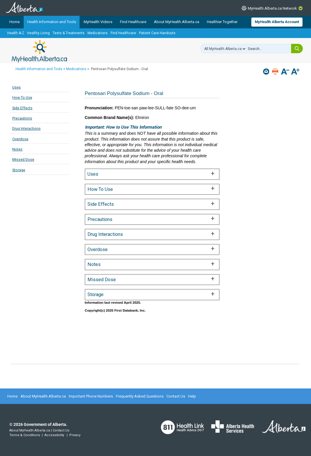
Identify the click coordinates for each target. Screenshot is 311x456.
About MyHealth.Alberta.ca (176, 22)
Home (14, 22)
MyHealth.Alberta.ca (39, 51)
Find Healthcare (133, 22)
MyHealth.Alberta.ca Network (272, 8)
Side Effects (22, 108)
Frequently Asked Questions (140, 396)
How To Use (22, 97)
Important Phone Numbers (91, 396)
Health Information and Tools (51, 22)
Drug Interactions (26, 128)
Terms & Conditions (24, 435)
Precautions (22, 118)
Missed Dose (23, 159)
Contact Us (175, 396)
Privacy (74, 435)
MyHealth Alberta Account (277, 22)
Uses (16, 87)
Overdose (20, 139)
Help (192, 396)
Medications (97, 33)
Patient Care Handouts (157, 33)
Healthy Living (38, 33)
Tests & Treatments (69, 33)
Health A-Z (15, 33)
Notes (17, 149)
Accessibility (54, 435)
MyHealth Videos (98, 22)
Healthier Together (222, 22)
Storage (18, 170)
